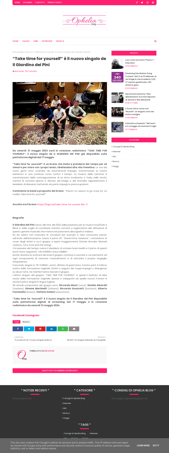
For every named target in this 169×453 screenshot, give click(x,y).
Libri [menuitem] (35, 41)
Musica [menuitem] (60, 41)
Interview (116, 151)
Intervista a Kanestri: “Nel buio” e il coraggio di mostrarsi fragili (140, 125)
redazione (19, 71)
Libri (114, 156)
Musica (28, 52)
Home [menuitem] (15, 41)
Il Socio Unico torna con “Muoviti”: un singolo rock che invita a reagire (139, 111)
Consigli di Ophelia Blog (123, 146)
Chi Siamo (27, 2)
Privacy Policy (55, 2)
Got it (156, 445)
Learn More (143, 445)
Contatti (40, 2)
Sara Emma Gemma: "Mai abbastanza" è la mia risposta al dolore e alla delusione (140, 97)
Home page (18, 52)
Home (17, 2)
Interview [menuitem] (47, 41)
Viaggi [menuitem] (26, 41)
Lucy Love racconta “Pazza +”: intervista (140, 61)
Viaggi (116, 166)
